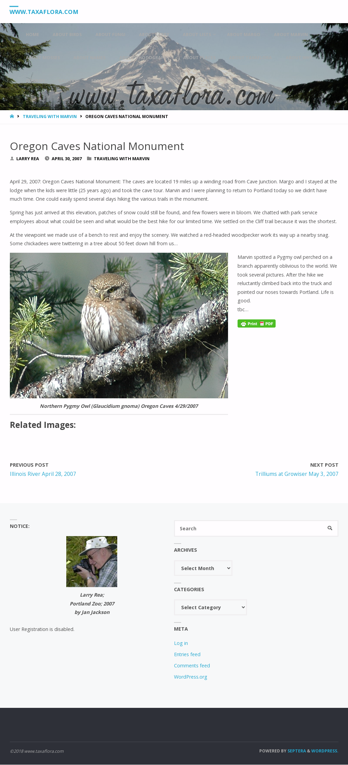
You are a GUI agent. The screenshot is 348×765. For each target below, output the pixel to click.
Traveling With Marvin (50, 116)
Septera (296, 751)
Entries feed (187, 654)
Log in (181, 643)
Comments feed (192, 666)
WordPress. (324, 751)
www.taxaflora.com (45, 12)
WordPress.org (190, 677)
